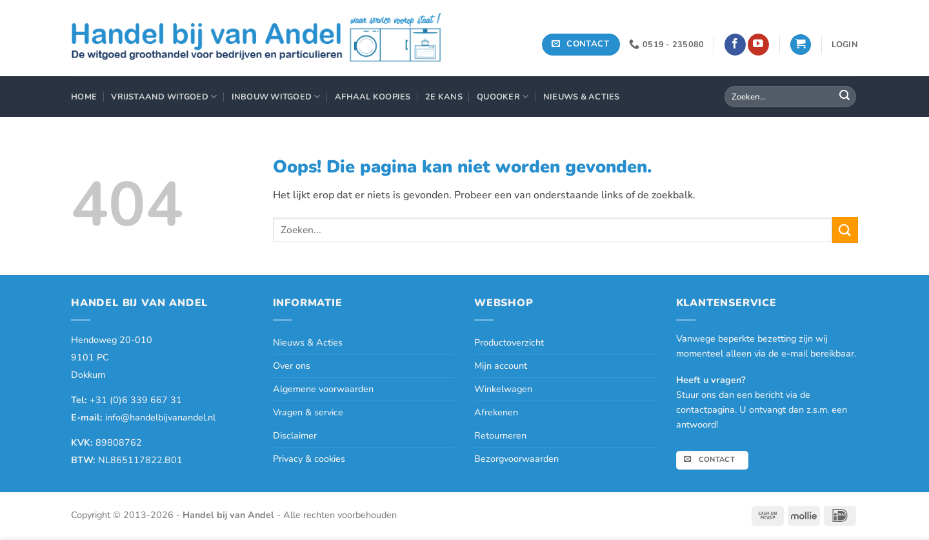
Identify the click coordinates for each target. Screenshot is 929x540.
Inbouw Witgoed (276, 96)
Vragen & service (308, 412)
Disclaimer (295, 435)
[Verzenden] (844, 97)
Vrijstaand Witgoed (164, 96)
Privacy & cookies (309, 458)
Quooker (502, 96)
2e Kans (444, 97)
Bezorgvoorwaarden (516, 458)
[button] (800, 45)
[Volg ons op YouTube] (758, 45)
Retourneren (500, 435)
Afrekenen (496, 412)
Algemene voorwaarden (323, 388)
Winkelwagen (503, 388)
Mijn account (500, 365)
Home (84, 97)
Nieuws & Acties (581, 97)
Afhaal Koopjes (373, 97)
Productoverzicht (509, 342)
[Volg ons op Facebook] (735, 45)
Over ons (291, 365)
